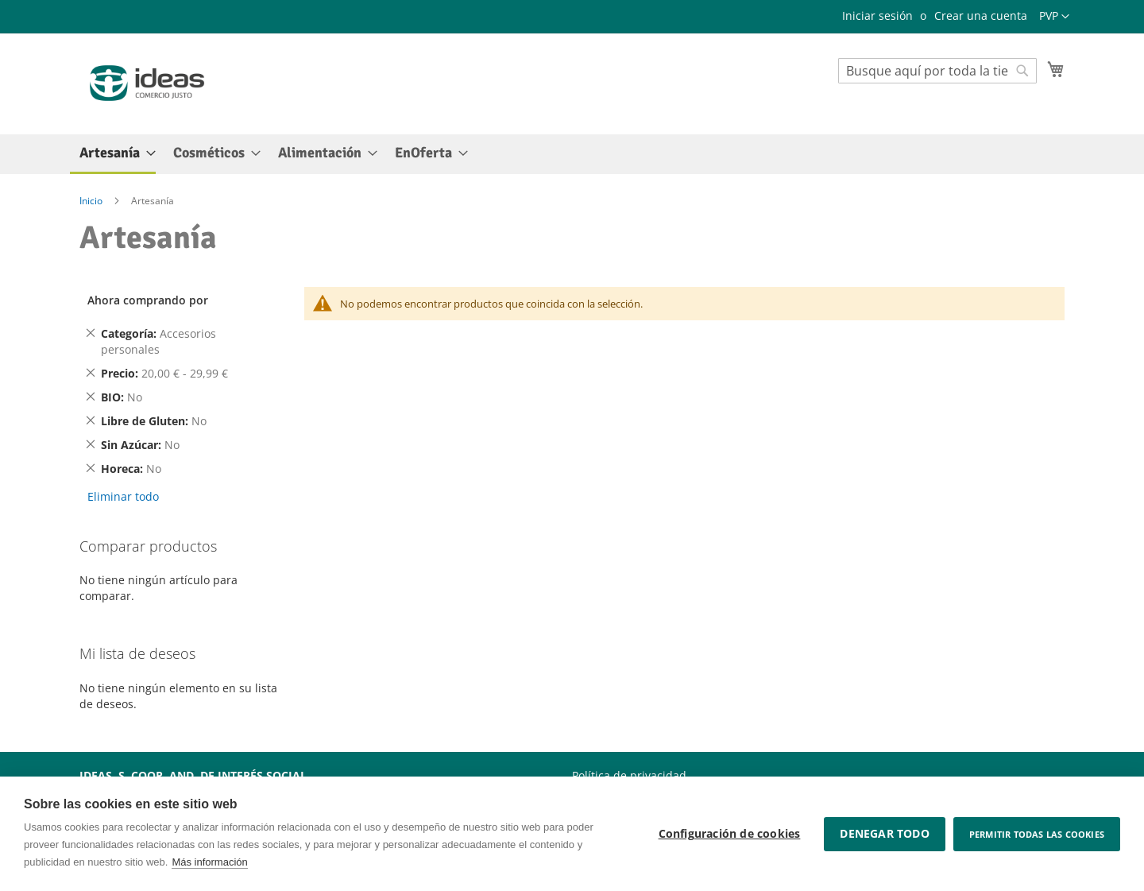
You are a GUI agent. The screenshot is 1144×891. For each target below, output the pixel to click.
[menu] (572, 154)
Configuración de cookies (730, 834)
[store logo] (146, 83)
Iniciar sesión (877, 15)
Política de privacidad (629, 775)
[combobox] (937, 70)
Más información (209, 862)
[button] (1054, 16)
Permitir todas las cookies (1036, 834)
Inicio (92, 200)
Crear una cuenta (980, 15)
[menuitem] (113, 154)
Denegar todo (884, 834)
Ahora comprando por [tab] (147, 300)
